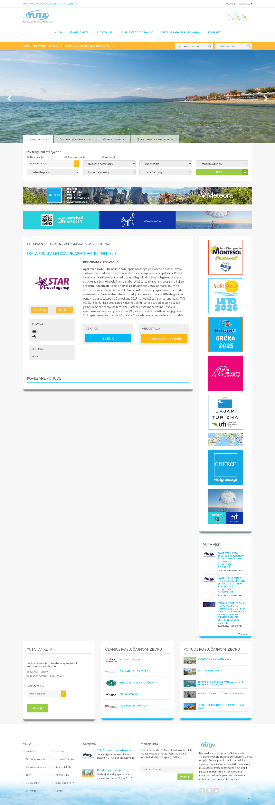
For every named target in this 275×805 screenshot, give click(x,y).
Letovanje (31, 790)
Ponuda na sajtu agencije (164, 338)
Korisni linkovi (33, 783)
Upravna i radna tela (36, 767)
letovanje (55, 46)
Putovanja (105, 32)
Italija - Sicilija (209, 670)
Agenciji (110, 157)
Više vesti (243, 633)
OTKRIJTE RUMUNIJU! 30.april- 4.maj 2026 (221, 706)
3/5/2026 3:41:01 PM (230, 595)
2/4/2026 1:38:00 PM (230, 626)
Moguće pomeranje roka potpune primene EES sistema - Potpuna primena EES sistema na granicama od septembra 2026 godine (232, 612)
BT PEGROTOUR (130, 659)
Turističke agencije (36, 759)
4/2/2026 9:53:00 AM (230, 570)
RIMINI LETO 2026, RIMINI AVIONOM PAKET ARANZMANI (220, 683)
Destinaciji (36, 157)
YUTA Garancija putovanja (114, 750)
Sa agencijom (39, 672)
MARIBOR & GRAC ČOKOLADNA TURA (221, 693)
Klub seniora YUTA (64, 783)
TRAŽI (219, 172)
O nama (30, 751)
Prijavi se (185, 776)
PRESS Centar (62, 775)
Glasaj (37, 708)
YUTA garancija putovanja (180, 32)
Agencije (230, 4)
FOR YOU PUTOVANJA (133, 705)
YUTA (58, 32)
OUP (28, 775)
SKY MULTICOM (129, 694)
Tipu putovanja (76, 157)
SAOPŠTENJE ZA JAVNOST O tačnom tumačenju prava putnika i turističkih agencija (231, 560)
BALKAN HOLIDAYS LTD (134, 671)
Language (244, 4)
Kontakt (214, 32)
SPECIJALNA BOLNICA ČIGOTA (139, 682)
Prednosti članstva (64, 759)
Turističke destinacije (137, 32)
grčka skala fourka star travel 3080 (87, 46)
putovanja (39, 46)
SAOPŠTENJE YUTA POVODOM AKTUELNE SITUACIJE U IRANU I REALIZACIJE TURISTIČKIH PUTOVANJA (231, 584)
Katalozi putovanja (109, 770)
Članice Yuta (79, 32)
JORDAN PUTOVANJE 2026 (214, 658)
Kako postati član (63, 767)
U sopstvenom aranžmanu (48, 676)
